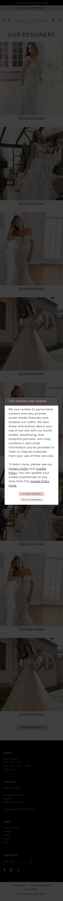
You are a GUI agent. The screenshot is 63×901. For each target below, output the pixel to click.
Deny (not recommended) (31, 501)
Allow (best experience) (32, 493)
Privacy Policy (18, 467)
